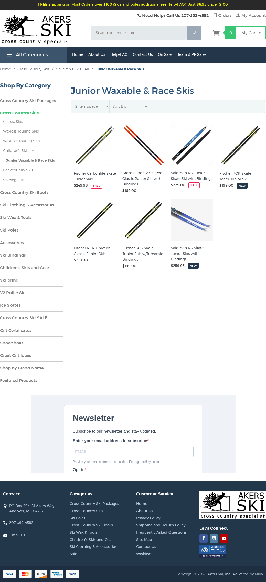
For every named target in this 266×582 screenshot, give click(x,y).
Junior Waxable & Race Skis (30, 160)
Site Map (144, 539)
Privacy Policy (148, 518)
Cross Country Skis (19, 113)
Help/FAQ (119, 54)
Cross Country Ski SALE (24, 317)
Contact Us (143, 54)
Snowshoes (11, 342)
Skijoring (9, 280)
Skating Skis (13, 180)
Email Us (17, 535)
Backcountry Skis (18, 170)
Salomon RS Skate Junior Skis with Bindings (187, 253)
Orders (222, 15)
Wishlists (144, 554)
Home (77, 54)
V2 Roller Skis (14, 292)
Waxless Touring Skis (21, 131)
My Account (251, 15)
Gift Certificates (15, 330)
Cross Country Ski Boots (24, 192)
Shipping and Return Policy (160, 525)
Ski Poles (9, 230)
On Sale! (165, 54)
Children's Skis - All (19, 150)
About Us (96, 54)
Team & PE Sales (191, 54)
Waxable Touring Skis (21, 141)
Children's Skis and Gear (24, 267)
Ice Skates (10, 305)
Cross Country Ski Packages (28, 100)
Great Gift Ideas (15, 355)
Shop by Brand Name (22, 367)
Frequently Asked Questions (161, 532)
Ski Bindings (13, 255)
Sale (73, 554)
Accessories (12, 242)
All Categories (26, 55)
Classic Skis (13, 121)
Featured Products (18, 380)
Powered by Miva (248, 574)
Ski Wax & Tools (15, 217)
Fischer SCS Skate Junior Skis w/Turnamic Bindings (142, 253)
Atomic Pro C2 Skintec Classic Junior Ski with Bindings (142, 178)
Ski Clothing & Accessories (27, 204)
